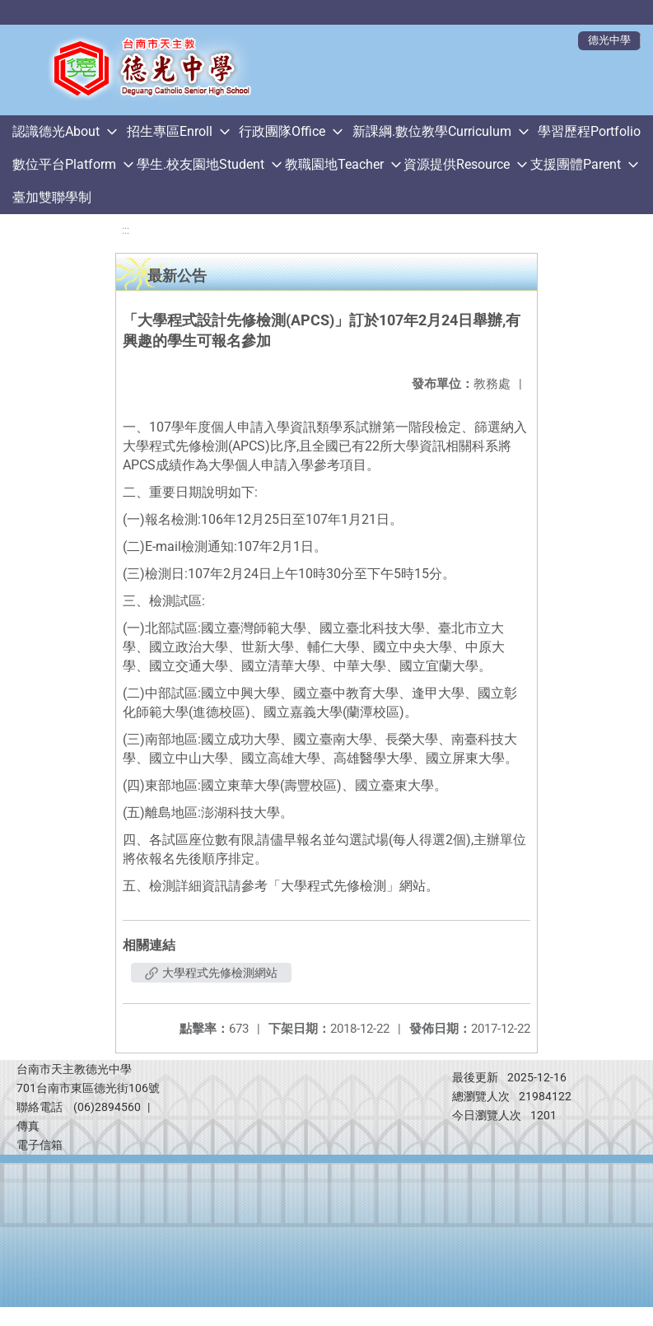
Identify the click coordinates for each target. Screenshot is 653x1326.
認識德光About (56, 131)
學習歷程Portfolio (589, 131)
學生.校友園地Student (200, 164)
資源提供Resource (456, 164)
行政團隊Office (282, 131)
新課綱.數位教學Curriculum (431, 131)
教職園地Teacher (334, 164)
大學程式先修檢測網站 (211, 972)
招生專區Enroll (169, 131)
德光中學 (609, 40)
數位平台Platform (64, 164)
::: (125, 230)
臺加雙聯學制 (51, 197)
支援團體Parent (575, 164)
